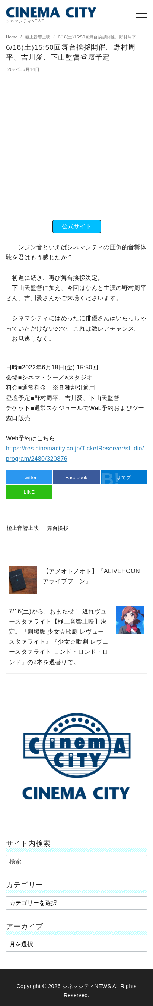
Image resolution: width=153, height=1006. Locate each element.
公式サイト (77, 226)
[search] (141, 861)
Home (12, 37)
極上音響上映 (38, 37)
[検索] (76, 861)
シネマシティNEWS (86, 986)
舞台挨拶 (57, 528)
